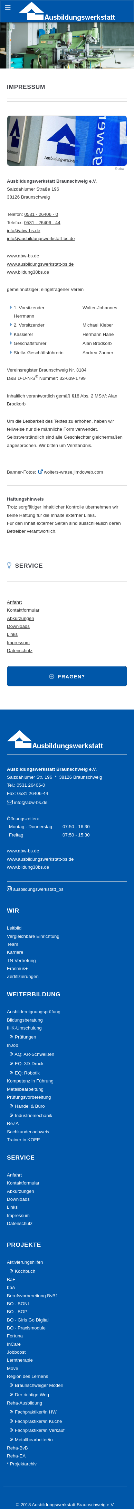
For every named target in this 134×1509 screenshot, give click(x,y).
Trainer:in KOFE (23, 1139)
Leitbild (14, 928)
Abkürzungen (20, 618)
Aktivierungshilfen (25, 1262)
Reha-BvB (17, 1448)
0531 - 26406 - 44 (42, 222)
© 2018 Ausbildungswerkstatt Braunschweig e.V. (65, 1504)
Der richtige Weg (32, 1394)
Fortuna (15, 1335)
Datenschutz (19, 650)
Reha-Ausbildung (24, 1403)
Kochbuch (25, 1271)
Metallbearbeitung (25, 1089)
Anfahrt (14, 602)
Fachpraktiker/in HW (36, 1412)
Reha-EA (16, 1455)
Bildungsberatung (25, 1020)
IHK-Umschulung (24, 1028)
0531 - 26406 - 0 (41, 214)
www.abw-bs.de (23, 255)
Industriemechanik (33, 1115)
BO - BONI (18, 1303)
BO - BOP (17, 1311)
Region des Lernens (27, 1376)
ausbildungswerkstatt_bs (38, 889)
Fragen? (71, 676)
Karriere (15, 952)
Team (12, 944)
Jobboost (16, 1352)
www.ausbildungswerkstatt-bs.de (40, 264)
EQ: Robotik (27, 1073)
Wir (13, 910)
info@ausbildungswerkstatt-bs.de (41, 238)
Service (29, 565)
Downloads (18, 626)
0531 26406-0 (31, 785)
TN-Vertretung (21, 960)
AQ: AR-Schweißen (34, 1054)
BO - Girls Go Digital (28, 1320)
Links (12, 634)
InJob (12, 1045)
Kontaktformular (23, 610)
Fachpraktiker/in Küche (38, 1421)
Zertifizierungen (23, 976)
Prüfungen (25, 1037)
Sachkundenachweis (28, 1131)
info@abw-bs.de (23, 230)
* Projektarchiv (22, 1463)
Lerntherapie (20, 1360)
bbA (11, 1287)
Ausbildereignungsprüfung (33, 1011)
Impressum (18, 642)
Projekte (24, 1244)
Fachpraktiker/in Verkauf (40, 1430)
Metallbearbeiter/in (34, 1439)
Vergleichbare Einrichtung (33, 936)
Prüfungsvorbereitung (29, 1097)
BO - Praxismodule (26, 1327)
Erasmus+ (17, 968)
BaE (11, 1279)
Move (12, 1368)
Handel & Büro (30, 1106)
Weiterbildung (33, 994)
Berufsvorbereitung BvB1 (32, 1295)
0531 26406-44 (32, 793)
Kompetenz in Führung (30, 1080)
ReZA (13, 1123)
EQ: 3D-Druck (29, 1063)
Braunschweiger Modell (39, 1385)
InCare (14, 1344)
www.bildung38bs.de (28, 272)
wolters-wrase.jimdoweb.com (73, 472)
